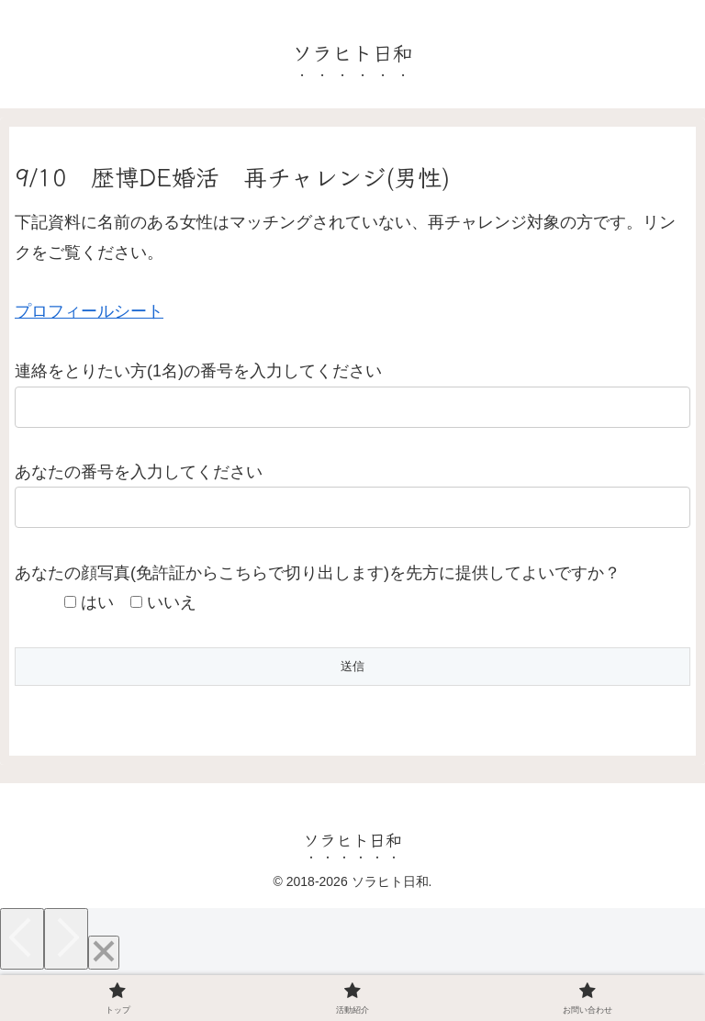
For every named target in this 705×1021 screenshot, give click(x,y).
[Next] (66, 939)
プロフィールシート (89, 311)
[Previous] (22, 939)
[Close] (103, 953)
